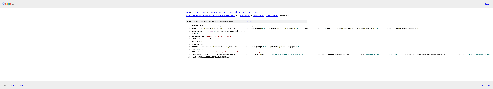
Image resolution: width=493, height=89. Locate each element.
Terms (28, 85)
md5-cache (258, 15)
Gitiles (14, 85)
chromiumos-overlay (246, 12)
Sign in (488, 4)
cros (204, 12)
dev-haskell (272, 15)
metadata (245, 15)
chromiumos (215, 12)
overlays (228, 12)
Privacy (21, 85)
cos (188, 12)
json (489, 85)
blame (249, 21)
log (243, 21)
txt (482, 85)
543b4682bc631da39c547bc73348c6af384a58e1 (210, 15)
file (237, 21)
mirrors (196, 12)
